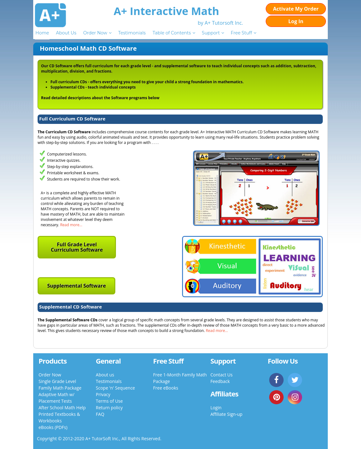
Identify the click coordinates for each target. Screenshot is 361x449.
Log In (295, 21)
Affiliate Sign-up (226, 414)
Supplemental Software (76, 285)
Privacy (103, 394)
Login (215, 408)
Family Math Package (60, 388)
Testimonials (132, 33)
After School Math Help (62, 408)
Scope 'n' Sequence (115, 388)
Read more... (71, 224)
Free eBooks (165, 388)
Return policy (109, 408)
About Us (66, 33)
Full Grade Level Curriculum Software (77, 247)
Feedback (220, 381)
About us (105, 375)
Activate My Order (296, 8)
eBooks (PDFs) (53, 427)
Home (42, 33)
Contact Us (221, 375)
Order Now (95, 33)
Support (211, 33)
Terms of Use (109, 401)
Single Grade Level (57, 381)
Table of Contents (172, 33)
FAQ (100, 414)
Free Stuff (241, 33)
